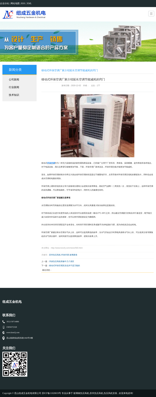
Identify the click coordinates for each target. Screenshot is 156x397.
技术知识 (14, 95)
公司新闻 (14, 79)
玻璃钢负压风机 (81, 393)
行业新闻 (14, 87)
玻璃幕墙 (73, 255)
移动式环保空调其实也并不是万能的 (64, 265)
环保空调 (65, 255)
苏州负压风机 (55, 255)
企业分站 (4, 3)
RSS (23, 3)
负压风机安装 (110, 393)
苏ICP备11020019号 (51, 393)
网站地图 (15, 3)
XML (29, 3)
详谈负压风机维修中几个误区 (61, 261)
